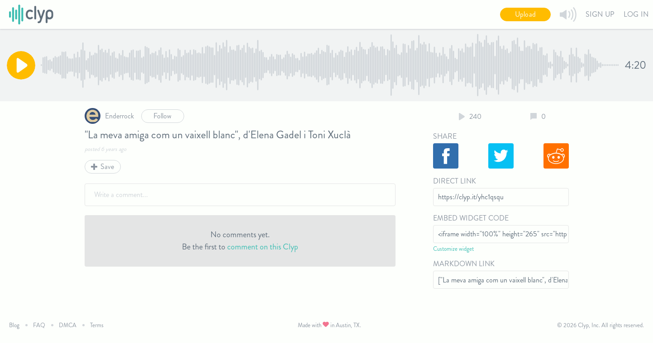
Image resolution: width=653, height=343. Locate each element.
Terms (97, 325)
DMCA (67, 325)
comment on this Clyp (262, 247)
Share (445, 136)
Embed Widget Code (471, 218)
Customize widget (453, 248)
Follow (162, 116)
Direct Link (454, 181)
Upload (525, 14)
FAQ (39, 325)
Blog (14, 325)
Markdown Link (464, 263)
